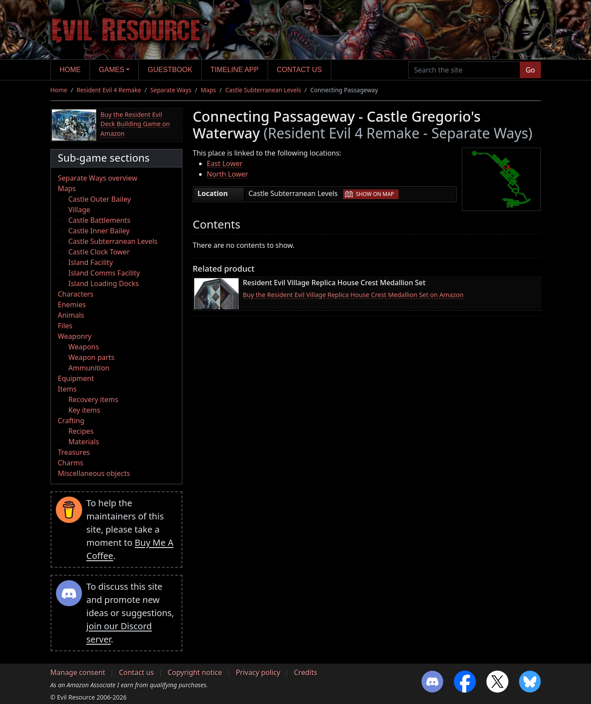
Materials (84, 441)
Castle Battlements (100, 220)
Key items (84, 410)
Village (80, 209)
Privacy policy (258, 672)
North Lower (227, 174)
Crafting (71, 420)
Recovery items (94, 399)
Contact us (299, 69)
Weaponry (75, 336)
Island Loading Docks (104, 283)
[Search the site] (464, 70)
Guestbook (170, 69)
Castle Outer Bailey (100, 199)
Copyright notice (194, 672)
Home (70, 69)
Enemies (72, 304)
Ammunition (89, 368)
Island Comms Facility (104, 273)
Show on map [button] (375, 194)
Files (65, 325)
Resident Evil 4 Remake (108, 90)
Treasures (74, 452)
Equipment (76, 378)
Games (111, 69)
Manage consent (78, 672)
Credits (305, 672)
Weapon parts (92, 357)
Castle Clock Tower (99, 252)
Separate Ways (171, 90)
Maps (208, 90)
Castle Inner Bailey (99, 231)
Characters (76, 294)
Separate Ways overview (98, 178)
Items (67, 389)
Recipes (81, 431)
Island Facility (91, 262)
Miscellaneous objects (94, 473)
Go (530, 70)
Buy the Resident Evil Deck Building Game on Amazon (135, 124)
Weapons (84, 347)
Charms (70, 463)
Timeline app (234, 69)
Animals (71, 315)
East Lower (225, 163)
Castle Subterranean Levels (263, 90)
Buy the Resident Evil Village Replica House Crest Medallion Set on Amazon (353, 294)
